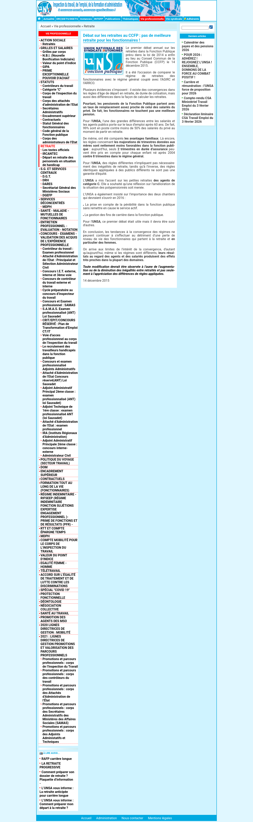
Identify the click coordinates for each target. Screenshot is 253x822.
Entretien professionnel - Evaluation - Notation (59, 226)
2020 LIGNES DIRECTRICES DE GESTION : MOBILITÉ (55, 628)
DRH (45, 180)
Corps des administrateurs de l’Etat (59, 140)
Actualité (48, 18)
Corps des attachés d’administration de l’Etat (60, 102)
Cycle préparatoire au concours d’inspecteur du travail (58, 293)
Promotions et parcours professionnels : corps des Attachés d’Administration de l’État (59, 692)
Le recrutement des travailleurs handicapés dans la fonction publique (59, 352)
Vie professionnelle (152, 18)
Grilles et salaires (57, 48)
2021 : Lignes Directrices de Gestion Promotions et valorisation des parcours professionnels (58, 646)
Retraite (89, 26)
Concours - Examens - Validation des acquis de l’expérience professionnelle (59, 239)
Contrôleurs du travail (57, 86)
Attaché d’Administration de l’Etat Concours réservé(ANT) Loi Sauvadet (60, 378)
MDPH (47, 207)
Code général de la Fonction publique (55, 133)
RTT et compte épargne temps (53, 530)
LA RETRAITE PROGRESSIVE (50, 765)
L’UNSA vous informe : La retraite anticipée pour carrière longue (57, 791)
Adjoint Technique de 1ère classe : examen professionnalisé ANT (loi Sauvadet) (57, 412)
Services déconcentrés (53, 201)
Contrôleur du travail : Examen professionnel (58, 250)
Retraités (48, 44)
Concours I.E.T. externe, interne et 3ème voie (59, 273)
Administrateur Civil (56, 455)
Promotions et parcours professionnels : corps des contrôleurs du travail (59, 675)
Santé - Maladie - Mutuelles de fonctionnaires (55, 214)
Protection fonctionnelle (53, 596)
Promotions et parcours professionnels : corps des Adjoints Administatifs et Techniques (59, 734)
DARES (47, 184)
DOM (44, 467)
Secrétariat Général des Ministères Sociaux (59, 189)
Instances (86, 18)
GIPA (45, 67)
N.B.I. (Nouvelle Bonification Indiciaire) (58, 57)
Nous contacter (132, 818)
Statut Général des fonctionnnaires (55, 125)
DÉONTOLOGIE (51, 601)
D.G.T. (46, 176)
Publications (112, 18)
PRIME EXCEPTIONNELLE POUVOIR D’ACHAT (56, 74)
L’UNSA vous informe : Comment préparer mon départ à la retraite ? (57, 804)
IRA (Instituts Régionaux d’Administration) (59, 435)
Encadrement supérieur (59, 116)
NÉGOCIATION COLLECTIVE (51, 607)
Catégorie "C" (51, 89)
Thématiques (130, 18)
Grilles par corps (54, 52)
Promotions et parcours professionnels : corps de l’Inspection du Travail (60, 662)
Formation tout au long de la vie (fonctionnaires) (56, 486)
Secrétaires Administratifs (52, 110)
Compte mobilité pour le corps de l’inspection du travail (59, 545)
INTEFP (98, 18)
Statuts (47, 82)
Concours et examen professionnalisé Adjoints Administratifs (58, 365)
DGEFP (47, 195)
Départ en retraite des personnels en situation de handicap (59, 161)
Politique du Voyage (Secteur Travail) (57, 461)
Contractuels (51, 120)
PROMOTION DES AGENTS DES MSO (54, 619)
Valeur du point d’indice (59, 63)
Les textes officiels (55, 150)
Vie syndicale (174, 18)
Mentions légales (160, 818)
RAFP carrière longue (57, 759)
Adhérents (191, 18)
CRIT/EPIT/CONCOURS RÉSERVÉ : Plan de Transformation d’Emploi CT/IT (59, 325)
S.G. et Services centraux (53, 171)
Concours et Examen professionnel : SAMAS (58, 303)
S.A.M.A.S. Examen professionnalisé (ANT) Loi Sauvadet (58, 312)
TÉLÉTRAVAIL (50, 571)
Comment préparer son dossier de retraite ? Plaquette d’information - (57, 777)
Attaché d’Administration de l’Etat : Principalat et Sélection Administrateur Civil (60, 261)
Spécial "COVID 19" (55, 590)
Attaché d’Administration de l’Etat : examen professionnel (60, 425)
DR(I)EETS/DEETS (67, 18)
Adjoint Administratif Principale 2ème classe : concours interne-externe (59, 446)
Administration (106, 818)
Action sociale (53, 40)
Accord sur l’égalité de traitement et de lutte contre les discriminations (58, 580)
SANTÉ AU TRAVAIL (55, 613)
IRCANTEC (50, 154)
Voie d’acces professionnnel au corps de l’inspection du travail (59, 339)
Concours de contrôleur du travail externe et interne (59, 282)
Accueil (46, 26)
